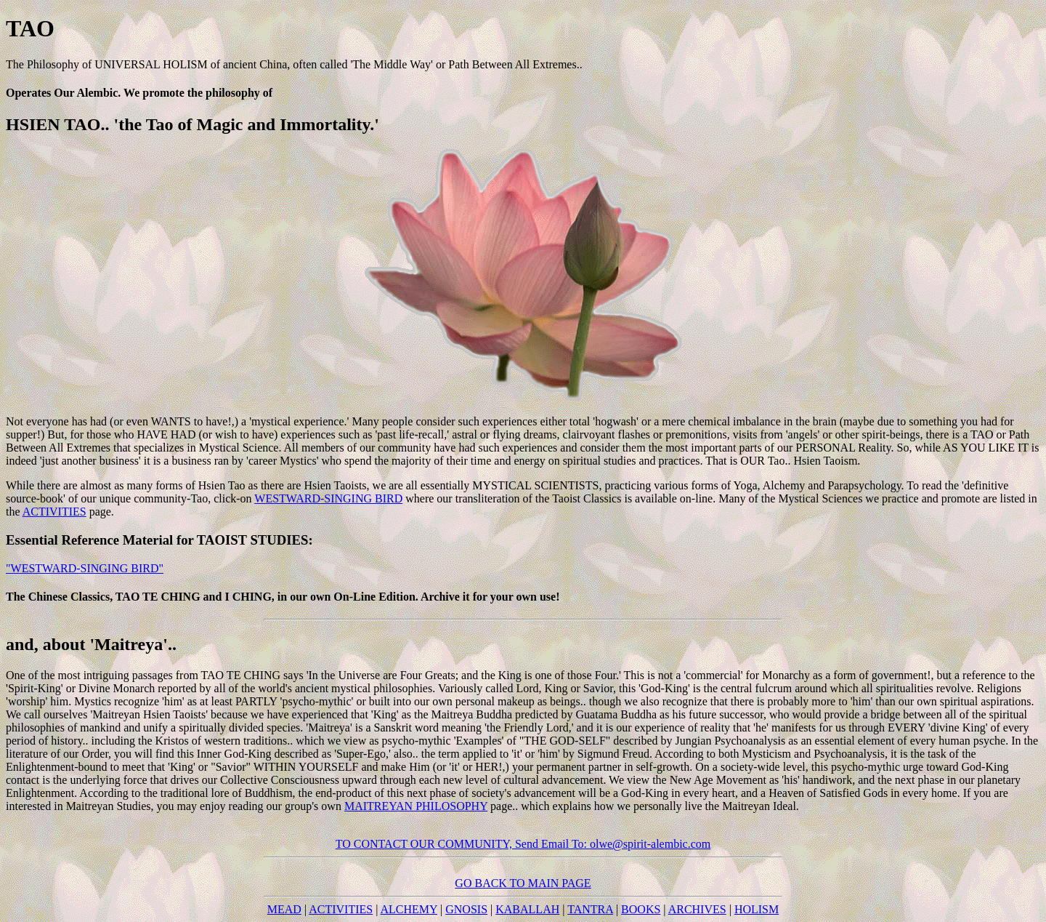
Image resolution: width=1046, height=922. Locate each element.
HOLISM (756, 909)
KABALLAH (527, 909)
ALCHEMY (409, 909)
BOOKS (640, 909)
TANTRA (590, 909)
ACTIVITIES (54, 511)
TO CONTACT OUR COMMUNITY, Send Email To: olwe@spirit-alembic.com (523, 844)
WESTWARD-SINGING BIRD (328, 498)
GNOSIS (466, 909)
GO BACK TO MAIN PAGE (523, 883)
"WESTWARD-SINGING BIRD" (84, 568)
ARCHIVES (697, 909)
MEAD (284, 909)
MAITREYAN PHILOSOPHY (415, 806)
